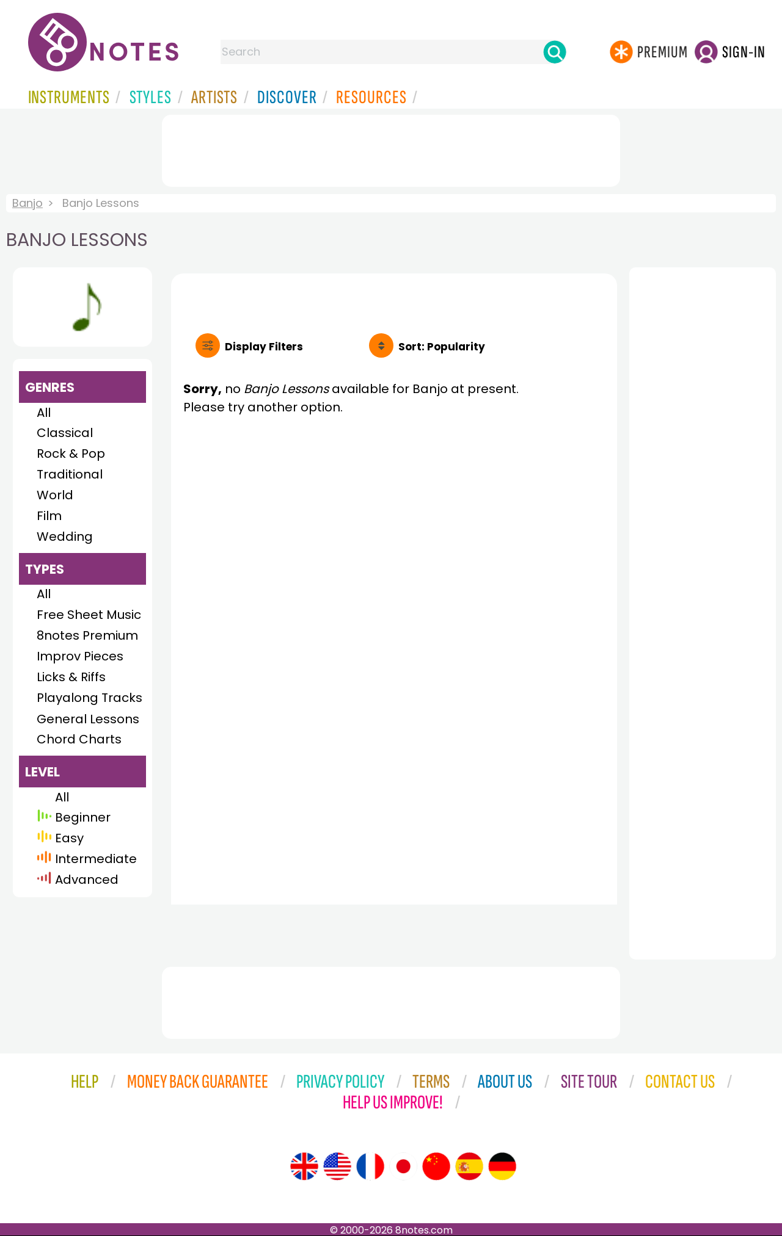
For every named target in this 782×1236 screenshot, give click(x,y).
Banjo (27, 203)
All (44, 412)
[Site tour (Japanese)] (403, 1166)
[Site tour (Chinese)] (436, 1166)
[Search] (554, 51)
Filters (264, 346)
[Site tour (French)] (370, 1166)
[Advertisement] (391, 148)
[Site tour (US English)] (337, 1166)
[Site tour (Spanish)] (469, 1166)
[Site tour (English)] (304, 1166)
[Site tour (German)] (502, 1166)
